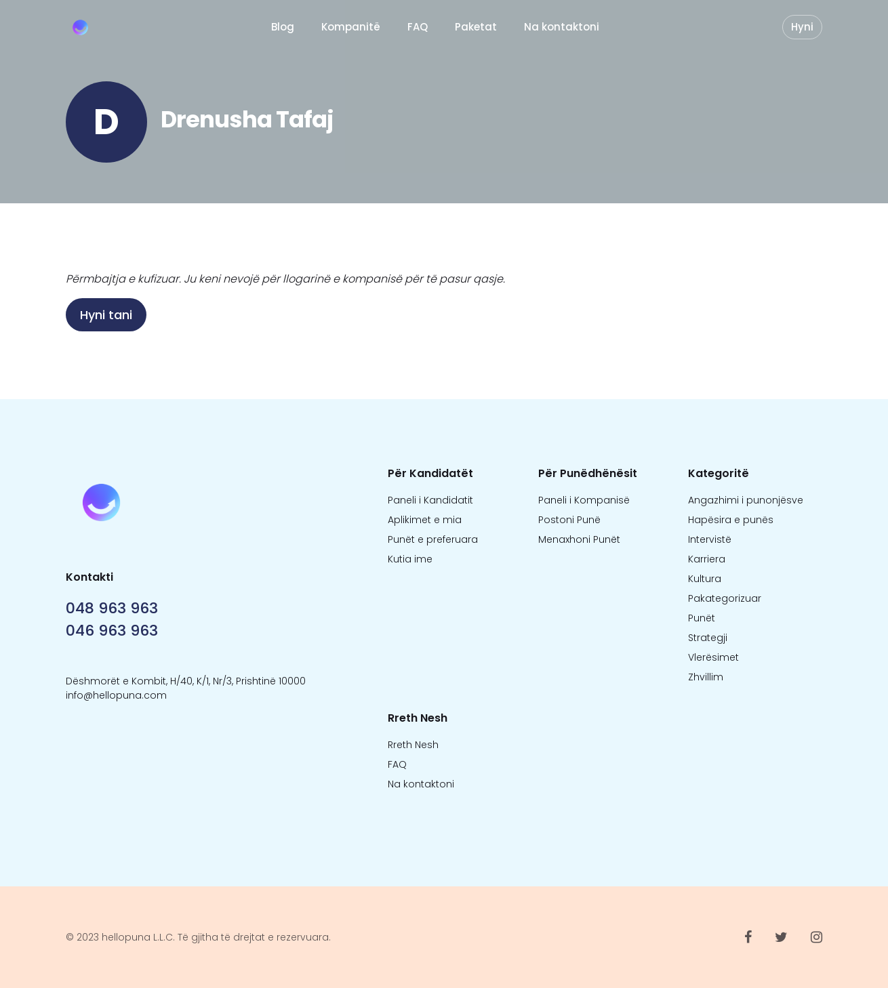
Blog (282, 27)
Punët (701, 618)
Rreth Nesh (413, 745)
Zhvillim (705, 677)
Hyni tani (106, 314)
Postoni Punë (569, 520)
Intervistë (709, 539)
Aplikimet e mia (425, 520)
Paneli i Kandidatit (430, 500)
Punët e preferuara (433, 539)
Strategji (707, 637)
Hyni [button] (802, 27)
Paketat (476, 27)
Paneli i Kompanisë (584, 500)
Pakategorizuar (724, 598)
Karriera (706, 559)
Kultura (704, 578)
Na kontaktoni (561, 27)
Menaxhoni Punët (579, 539)
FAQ (417, 27)
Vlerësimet (713, 657)
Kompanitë (350, 27)
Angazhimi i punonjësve (745, 500)
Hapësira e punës (730, 520)
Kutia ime (410, 559)
